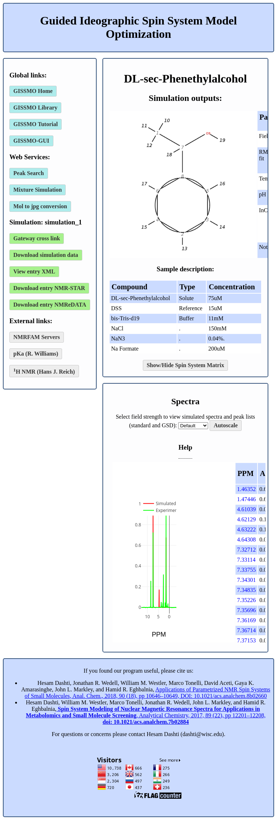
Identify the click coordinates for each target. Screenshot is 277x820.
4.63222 (246, 529)
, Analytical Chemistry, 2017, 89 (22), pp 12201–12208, (145, 715)
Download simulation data (45, 255)
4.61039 (246, 509)
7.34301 (246, 580)
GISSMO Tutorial (35, 124)
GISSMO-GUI (31, 141)
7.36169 (246, 620)
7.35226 (246, 600)
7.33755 (246, 570)
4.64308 (246, 539)
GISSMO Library (35, 107)
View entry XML (34, 271)
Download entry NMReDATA (49, 305)
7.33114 (246, 560)
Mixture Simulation (37, 190)
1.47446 (246, 499)
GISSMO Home (33, 91)
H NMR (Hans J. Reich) (44, 371)
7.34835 (246, 590)
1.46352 (246, 489)
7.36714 (246, 630)
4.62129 (246, 519)
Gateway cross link (36, 238)
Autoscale (226, 425)
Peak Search (28, 173)
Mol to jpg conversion (40, 206)
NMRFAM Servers (36, 337)
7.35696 (246, 610)
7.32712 (246, 550)
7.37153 (246, 640)
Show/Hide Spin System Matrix (185, 365)
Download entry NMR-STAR (49, 288)
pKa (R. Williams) (35, 354)
